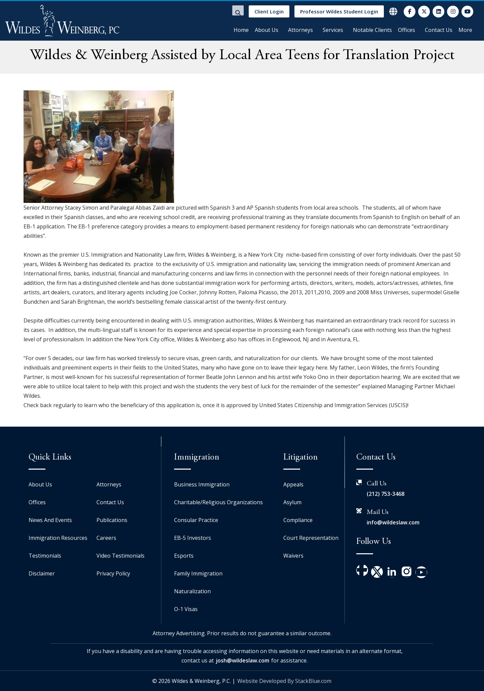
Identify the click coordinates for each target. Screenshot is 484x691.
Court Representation (310, 538)
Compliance (298, 520)
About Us (266, 30)
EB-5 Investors (192, 538)
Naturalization (192, 591)
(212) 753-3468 (385, 494)
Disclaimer (42, 573)
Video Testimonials (120, 555)
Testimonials (45, 555)
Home (241, 30)
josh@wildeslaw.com (242, 660)
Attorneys (300, 30)
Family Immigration (198, 573)
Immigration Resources (58, 538)
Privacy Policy (113, 573)
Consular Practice (196, 520)
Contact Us (438, 30)
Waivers (293, 555)
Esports (184, 555)
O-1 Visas (186, 609)
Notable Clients (372, 30)
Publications (111, 520)
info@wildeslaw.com (393, 522)
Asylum (292, 502)
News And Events (50, 520)
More (465, 30)
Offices (406, 30)
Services (333, 30)
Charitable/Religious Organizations (218, 502)
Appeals (293, 484)
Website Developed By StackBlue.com (284, 681)
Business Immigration (202, 484)
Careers (106, 538)
